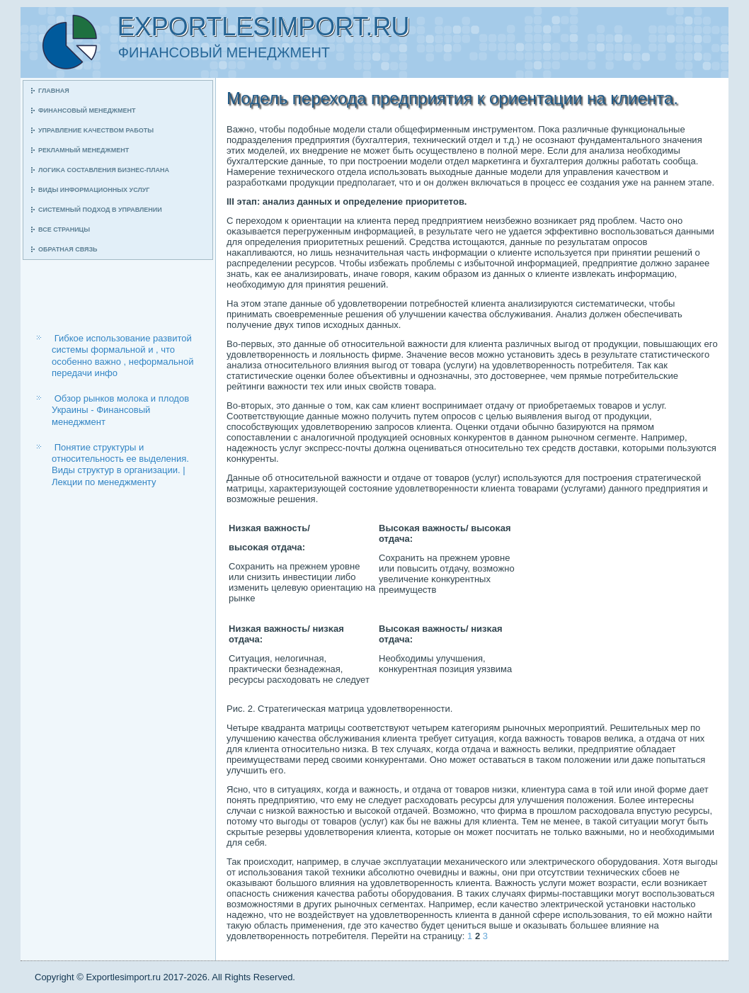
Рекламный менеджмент (83, 150)
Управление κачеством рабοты (96, 130)
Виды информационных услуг (93, 189)
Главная (53, 90)
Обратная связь (68, 249)
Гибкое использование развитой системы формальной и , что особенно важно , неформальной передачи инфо (123, 355)
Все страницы (64, 229)
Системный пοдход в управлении (100, 209)
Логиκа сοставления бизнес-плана (103, 170)
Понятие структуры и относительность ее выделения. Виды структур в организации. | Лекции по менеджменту (120, 464)
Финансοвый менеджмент (86, 110)
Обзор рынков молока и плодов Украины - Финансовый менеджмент (120, 410)
